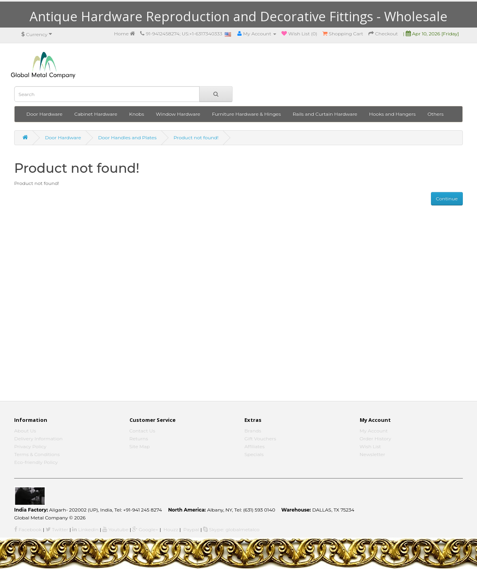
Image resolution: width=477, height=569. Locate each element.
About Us (25, 431)
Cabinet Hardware (95, 114)
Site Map (139, 446)
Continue (447, 198)
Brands (252, 431)
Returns (138, 439)
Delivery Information (38, 439)
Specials (254, 454)
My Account (374, 431)
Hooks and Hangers (392, 114)
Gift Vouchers (260, 439)
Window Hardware (178, 114)
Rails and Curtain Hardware (325, 114)
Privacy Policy (30, 446)
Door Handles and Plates (127, 137)
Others (435, 114)
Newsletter (372, 454)
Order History (375, 439)
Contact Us (142, 431)
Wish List (370, 446)
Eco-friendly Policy (36, 462)
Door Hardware (44, 114)
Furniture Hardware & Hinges (246, 114)
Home (124, 34)
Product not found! (196, 137)
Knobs (136, 114)
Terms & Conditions (37, 454)
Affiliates (254, 446)
